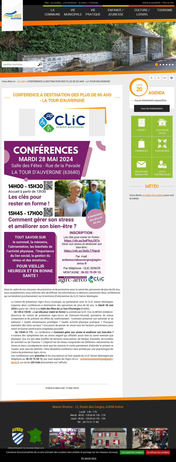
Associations (162, 150)
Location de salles (162, 131)
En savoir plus (88, 458)
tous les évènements (152, 108)
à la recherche (69, 2)
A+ (165, 78)
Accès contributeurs (162, 173)
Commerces (141, 150)
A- (152, 78)
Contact (141, 130)
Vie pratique (93, 12)
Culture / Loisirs (142, 12)
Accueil (21, 81)
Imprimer (172, 78)
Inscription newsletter (141, 173)
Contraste (93, 2)
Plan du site (167, 2)
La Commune (52, 12)
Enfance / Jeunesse (115, 12)
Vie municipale (73, 12)
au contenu (56, 2)
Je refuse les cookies (158, 452)
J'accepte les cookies (132, 452)
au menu (83, 2)
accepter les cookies (153, 195)
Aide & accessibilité (151, 2)
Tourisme (165, 10)
